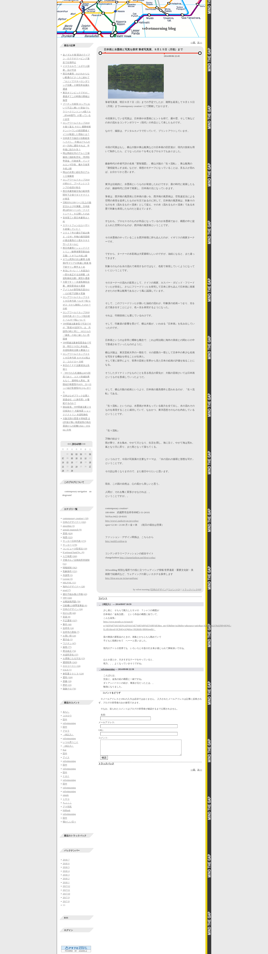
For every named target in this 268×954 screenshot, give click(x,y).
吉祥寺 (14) (68, 628)
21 (63, 466)
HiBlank (66, 810)
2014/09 (76, 444)
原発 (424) (68, 533)
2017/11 (66, 890)
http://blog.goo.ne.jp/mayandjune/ (121, 578)
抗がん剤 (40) (69, 613)
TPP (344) (67, 598)
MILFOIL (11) (69, 582)
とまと (66, 776)
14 (63, 462)
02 (72, 454)
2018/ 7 (66, 860)
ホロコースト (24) (71, 666)
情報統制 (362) (70, 567)
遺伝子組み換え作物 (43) (75, 594)
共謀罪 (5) (68, 575)
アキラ (66, 731)
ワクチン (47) (69, 643)
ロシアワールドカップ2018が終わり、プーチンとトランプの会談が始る (76, 184)
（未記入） (68, 734)
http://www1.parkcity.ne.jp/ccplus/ (122, 520)
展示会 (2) (68, 639)
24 (76, 466)
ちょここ (67, 803)
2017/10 (66, 894)
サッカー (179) (70, 545)
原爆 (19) (67, 681)
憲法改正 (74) (69, 651)
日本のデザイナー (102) (74, 522)
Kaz (64, 750)
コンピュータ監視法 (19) (75, 548)
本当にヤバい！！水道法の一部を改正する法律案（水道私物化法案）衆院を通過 (76, 274)
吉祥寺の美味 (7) (71, 632)
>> (83, 444)
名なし (66, 712)
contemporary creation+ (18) (75, 518)
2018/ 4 (66, 871)
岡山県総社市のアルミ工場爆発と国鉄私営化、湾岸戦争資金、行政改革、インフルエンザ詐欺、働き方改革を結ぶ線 (76, 161)
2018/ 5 (66, 867)
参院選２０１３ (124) (73, 673)
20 (90, 462)
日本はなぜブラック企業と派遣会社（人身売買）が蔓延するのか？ (76, 399)
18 (81, 462)
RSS (66, 917)
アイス (66, 757)
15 (67, 462)
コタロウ (67, 715)
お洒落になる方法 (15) (74, 658)
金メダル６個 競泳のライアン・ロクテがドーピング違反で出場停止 (76, 58)
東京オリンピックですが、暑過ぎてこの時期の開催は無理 (76, 96)
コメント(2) (174, 589)
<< (69, 444)
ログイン (68, 930)
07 (63, 458)
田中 (65, 719)
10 (76, 458)
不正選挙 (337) (70, 620)
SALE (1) (67, 670)
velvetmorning (69, 723)
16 (72, 462)
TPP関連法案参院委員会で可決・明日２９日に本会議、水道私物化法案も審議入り (77, 346)
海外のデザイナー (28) (74, 586)
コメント (102, 598)
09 (72, 458)
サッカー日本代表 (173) (74, 541)
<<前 (193, 42)
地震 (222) (68, 537)
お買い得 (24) (69, 636)
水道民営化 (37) (70, 654)
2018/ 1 (66, 882)
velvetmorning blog (159, 28)
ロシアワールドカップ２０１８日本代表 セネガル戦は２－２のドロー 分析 (76, 358)
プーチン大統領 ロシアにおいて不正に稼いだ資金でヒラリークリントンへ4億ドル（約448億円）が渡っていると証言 (77, 112)
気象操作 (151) (70, 571)
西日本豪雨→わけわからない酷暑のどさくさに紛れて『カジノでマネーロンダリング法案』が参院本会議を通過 (76, 81)
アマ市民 (67, 806)
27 (90, 466)
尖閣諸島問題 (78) (71, 601)
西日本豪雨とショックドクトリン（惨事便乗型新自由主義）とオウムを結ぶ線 (76, 252)
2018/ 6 (66, 863)
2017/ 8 (66, 901)
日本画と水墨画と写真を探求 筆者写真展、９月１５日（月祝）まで (143, 49)
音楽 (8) (66, 617)
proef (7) (67, 590)
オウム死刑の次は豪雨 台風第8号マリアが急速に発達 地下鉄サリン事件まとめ (77, 263)
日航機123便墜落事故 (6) (75, 605)
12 (85, 458)
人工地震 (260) (70, 556)
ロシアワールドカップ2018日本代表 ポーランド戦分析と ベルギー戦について (76, 316)
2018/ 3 (66, 875)
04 (81, 454)
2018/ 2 (66, 878)
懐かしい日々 (69, 821)
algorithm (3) (69, 526)
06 (90, 454)
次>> (199, 42)
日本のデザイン (158, 589)
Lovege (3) (68, 579)
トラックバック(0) (191, 589)
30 (72, 471)
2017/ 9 (66, 897)
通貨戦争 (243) (70, 662)
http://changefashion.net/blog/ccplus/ (137, 557)
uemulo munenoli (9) (72, 529)
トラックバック (106, 763)
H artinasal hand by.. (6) (73, 552)
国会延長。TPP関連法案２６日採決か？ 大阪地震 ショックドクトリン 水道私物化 (77, 411)
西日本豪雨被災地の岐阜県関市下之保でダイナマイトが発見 (76, 195)
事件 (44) (67, 624)
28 (63, 471)
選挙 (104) (68, 677)
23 (72, 466)
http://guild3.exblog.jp (116, 541)
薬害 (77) (67, 647)
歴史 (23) (67, 685)
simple (66, 795)
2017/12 (66, 886)
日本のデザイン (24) (73, 609)
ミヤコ (66, 799)
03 (76, 454)
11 (81, 458)
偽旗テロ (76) (69, 688)
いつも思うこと (70, 742)
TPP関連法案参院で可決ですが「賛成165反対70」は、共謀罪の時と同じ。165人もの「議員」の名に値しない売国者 (77, 331)
